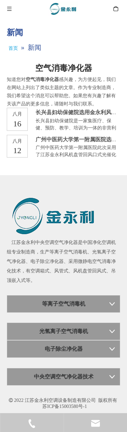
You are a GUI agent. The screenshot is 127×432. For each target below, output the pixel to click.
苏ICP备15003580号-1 (64, 406)
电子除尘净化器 (47, 261)
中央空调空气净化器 (56, 242)
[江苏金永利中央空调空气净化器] (53, 216)
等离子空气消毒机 (68, 251)
